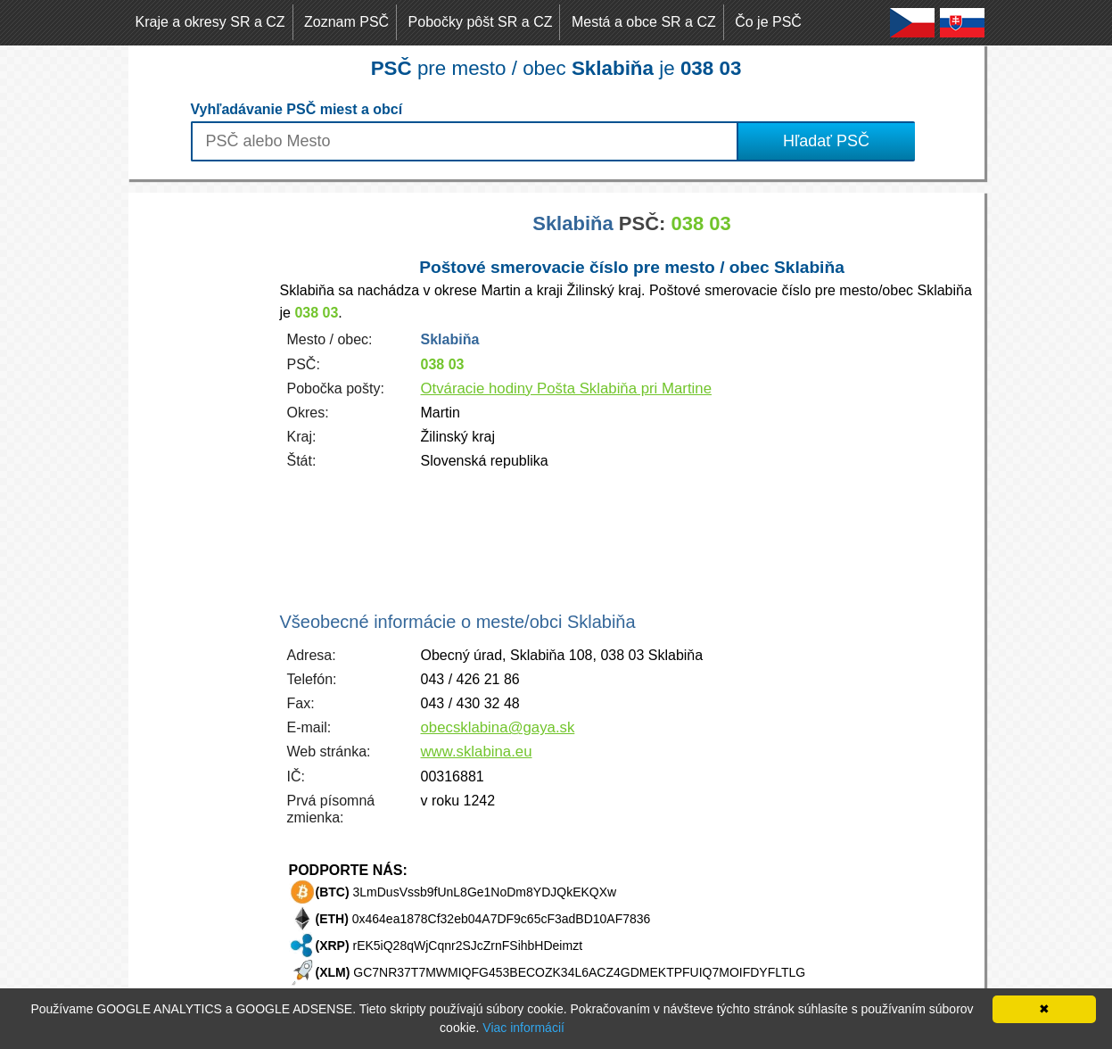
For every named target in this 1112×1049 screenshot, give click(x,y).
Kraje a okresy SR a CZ (210, 21)
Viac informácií (523, 1027)
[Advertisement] (199, 460)
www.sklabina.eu (476, 751)
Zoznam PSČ (346, 21)
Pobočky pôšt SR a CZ (480, 21)
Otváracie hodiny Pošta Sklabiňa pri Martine (566, 388)
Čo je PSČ (768, 21)
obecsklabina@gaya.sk (498, 727)
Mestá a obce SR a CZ (644, 21)
